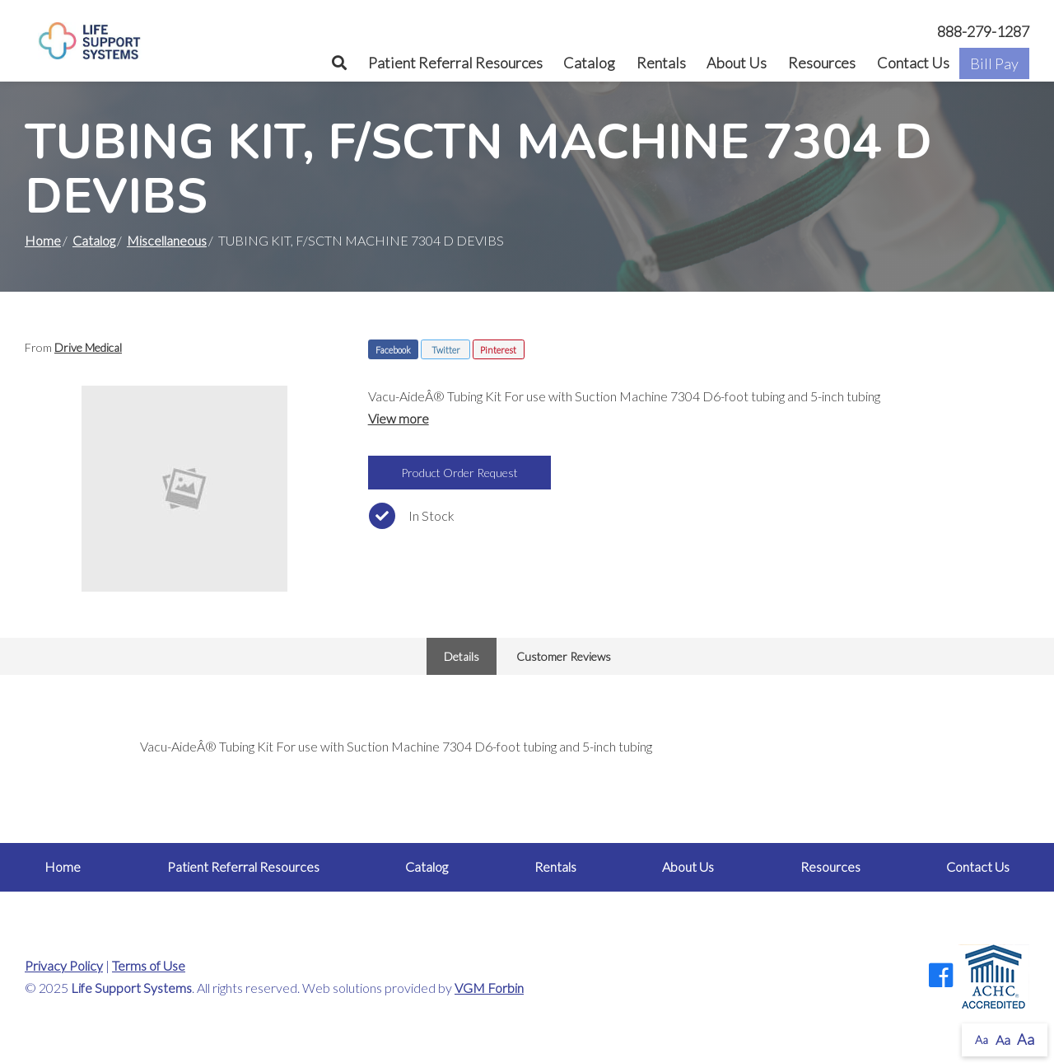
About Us (737, 63)
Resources (822, 63)
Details (461, 656)
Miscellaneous (167, 240)
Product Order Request (459, 473)
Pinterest (498, 349)
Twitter (445, 349)
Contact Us (913, 63)
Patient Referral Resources (455, 63)
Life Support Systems (131, 987)
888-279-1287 (983, 31)
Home (43, 240)
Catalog (589, 63)
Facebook (393, 349)
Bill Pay (994, 63)
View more (398, 418)
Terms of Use (148, 965)
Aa (981, 1040)
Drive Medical (88, 347)
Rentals (661, 63)
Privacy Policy (64, 965)
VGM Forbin (489, 987)
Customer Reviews (563, 656)
